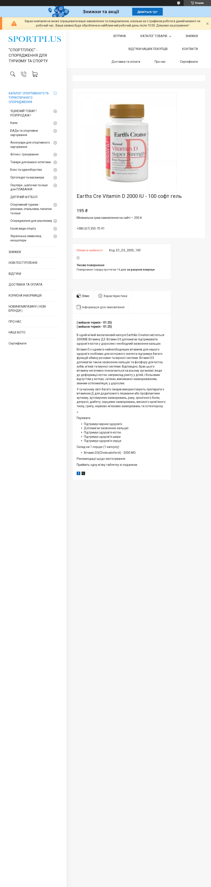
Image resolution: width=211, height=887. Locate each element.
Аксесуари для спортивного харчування (30, 145)
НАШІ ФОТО (17, 332)
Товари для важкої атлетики (30, 162)
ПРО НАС (15, 321)
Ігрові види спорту (23, 228)
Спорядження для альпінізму (31, 220)
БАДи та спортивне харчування (24, 133)
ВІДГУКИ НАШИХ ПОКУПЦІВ (148, 49)
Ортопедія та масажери (27, 177)
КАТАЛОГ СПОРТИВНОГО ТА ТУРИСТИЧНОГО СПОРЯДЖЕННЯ (29, 97)
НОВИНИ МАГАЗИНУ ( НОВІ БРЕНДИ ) (27, 309)
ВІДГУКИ (15, 273)
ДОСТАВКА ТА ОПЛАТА (25, 284)
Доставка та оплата (126, 61)
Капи (13, 123)
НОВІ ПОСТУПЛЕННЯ (23, 262)
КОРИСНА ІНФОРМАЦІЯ (25, 295)
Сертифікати (17, 343)
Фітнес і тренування (24, 154)
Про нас (160, 61)
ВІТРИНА (119, 36)
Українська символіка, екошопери (26, 238)
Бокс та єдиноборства (26, 169)
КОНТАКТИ (190, 49)
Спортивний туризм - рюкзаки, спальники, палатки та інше (31, 209)
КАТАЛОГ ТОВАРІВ (154, 36)
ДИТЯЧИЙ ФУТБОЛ (23, 197)
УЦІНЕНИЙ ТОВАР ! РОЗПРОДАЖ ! (23, 113)
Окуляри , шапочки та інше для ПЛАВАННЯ (29, 187)
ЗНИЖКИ (15, 252)
